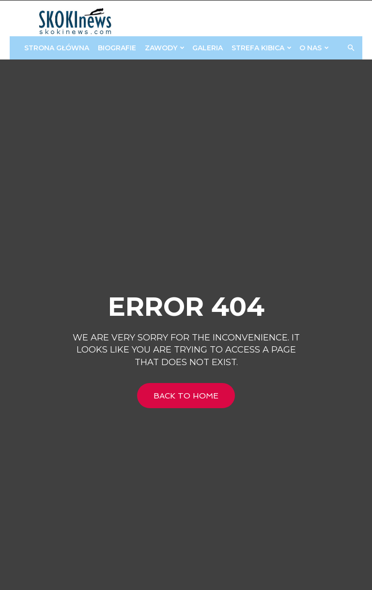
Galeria (207, 48)
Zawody (165, 48)
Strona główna (56, 48)
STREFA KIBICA (262, 48)
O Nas (314, 48)
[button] (350, 48)
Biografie (117, 48)
